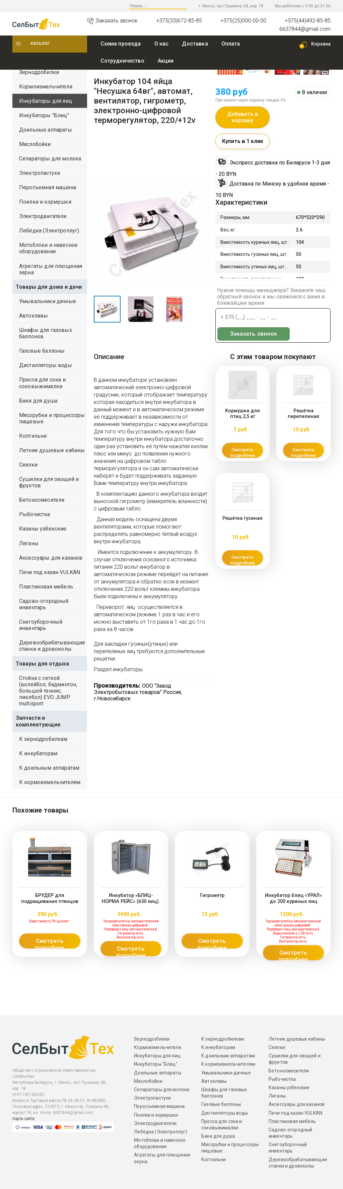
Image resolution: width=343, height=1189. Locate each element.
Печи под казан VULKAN (49, 572)
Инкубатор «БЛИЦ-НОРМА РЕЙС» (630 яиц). (130, 897)
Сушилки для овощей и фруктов (49, 482)
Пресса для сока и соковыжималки (42, 382)
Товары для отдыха (42, 663)
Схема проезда (120, 44)
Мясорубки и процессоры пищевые (52, 418)
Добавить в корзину (243, 121)
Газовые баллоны (42, 351)
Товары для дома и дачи (49, 287)
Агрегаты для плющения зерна (50, 269)
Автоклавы (33, 315)
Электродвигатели (43, 216)
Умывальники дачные (47, 301)
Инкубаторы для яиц (45, 101)
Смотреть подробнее (242, 458)
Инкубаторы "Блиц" (44, 115)
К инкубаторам (38, 753)
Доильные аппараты (45, 130)
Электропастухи (39, 173)
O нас (161, 44)
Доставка (195, 44)
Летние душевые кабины (52, 450)
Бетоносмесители (41, 500)
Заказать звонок (240, 340)
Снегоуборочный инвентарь (40, 625)
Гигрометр (212, 895)
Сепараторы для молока (50, 158)
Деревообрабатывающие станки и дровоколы (52, 645)
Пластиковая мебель (46, 586)
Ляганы (29, 543)
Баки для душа (38, 401)
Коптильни (33, 436)
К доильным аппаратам (49, 768)
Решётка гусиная (242, 523)
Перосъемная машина (47, 187)
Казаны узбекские (43, 529)
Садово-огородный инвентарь (44, 604)
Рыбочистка (34, 514)
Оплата (230, 44)
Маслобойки (35, 144)
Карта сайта (23, 1118)
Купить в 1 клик (242, 146)
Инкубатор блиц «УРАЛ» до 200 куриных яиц (293, 897)
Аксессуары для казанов (51, 558)
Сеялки (28, 465)
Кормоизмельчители (45, 86)
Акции (166, 61)
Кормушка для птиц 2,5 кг (242, 418)
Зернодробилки (39, 72)
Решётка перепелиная (304, 418)
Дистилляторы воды (45, 365)
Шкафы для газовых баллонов (45, 333)
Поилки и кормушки (45, 202)
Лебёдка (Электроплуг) (49, 230)
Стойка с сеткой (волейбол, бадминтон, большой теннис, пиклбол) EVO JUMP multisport (48, 691)
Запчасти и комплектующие (38, 721)
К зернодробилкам (43, 739)
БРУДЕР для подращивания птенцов (49, 897)
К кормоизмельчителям (49, 782)
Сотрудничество (122, 61)
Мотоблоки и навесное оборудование (48, 248)
